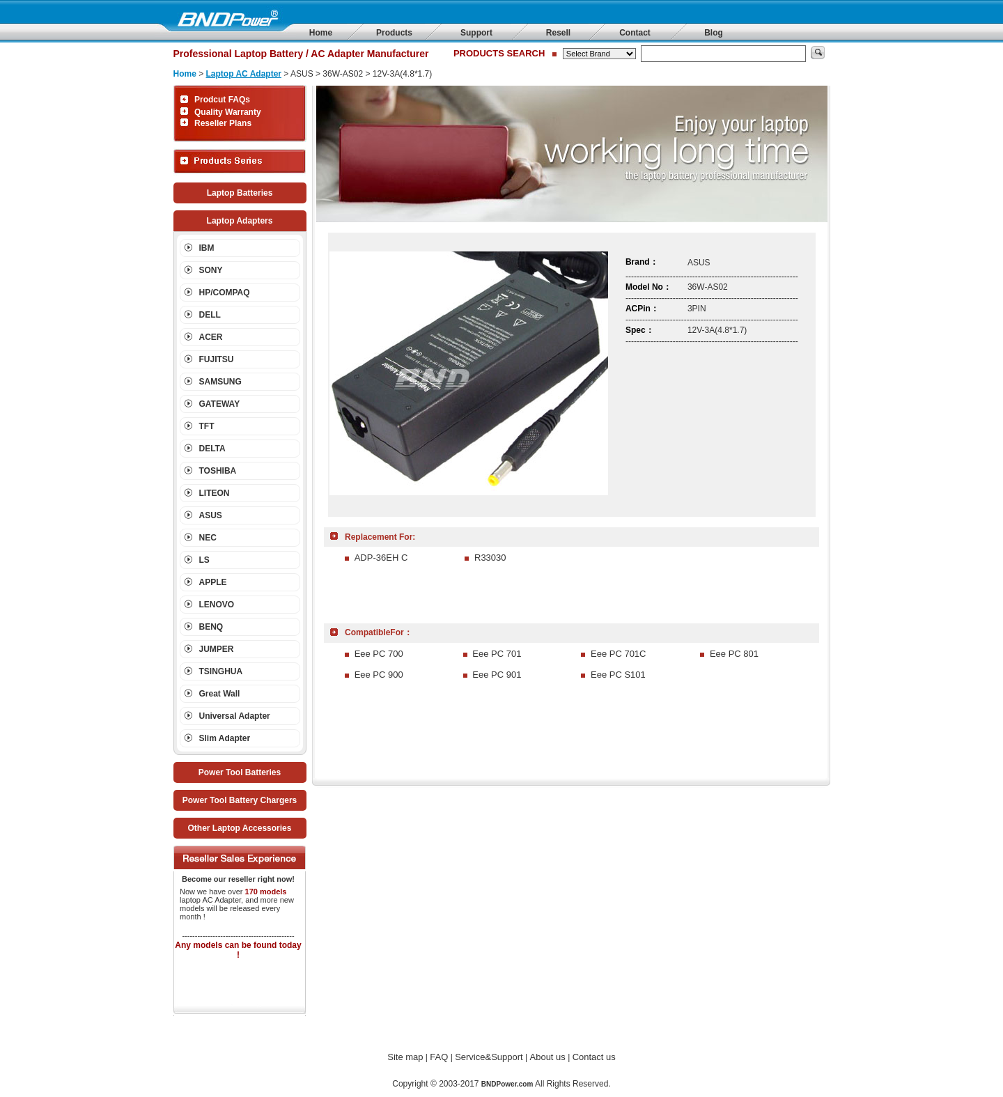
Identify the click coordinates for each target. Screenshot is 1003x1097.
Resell (558, 33)
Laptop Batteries (240, 193)
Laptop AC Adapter (243, 74)
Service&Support (489, 1057)
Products (394, 33)
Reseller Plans (222, 123)
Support (476, 33)
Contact (635, 33)
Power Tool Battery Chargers (239, 800)
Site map (405, 1057)
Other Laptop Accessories (240, 828)
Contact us (594, 1057)
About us (548, 1057)
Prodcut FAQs (222, 99)
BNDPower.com (507, 1084)
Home (320, 33)
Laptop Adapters (240, 221)
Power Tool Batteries (240, 772)
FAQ (439, 1057)
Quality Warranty (227, 112)
